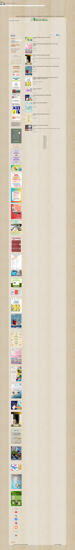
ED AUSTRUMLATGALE (59, 16)
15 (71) (44, 148)
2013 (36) (44, 147)
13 (14, 60)
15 (17, 60)
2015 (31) (44, 146)
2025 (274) (45, 137)
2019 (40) (44, 142)
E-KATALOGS (16, 20)
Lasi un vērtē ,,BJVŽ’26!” (37, 88)
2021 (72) (44, 141)
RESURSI (11, 20)
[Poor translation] (3, 4)
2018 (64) (44, 143)
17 (20, 60)
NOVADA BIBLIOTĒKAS (24, 16)
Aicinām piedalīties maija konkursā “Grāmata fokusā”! (42, 95)
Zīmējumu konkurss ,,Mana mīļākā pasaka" (40, 102)
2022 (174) (45, 140)
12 (13, 60)
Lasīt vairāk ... (35, 41)
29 (17, 63)
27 (14, 63)
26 (13, 63)
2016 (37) (44, 145)
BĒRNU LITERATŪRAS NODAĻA (49, 16)
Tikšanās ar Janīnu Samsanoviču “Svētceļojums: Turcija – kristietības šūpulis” (46, 66)
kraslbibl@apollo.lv (14, 52)
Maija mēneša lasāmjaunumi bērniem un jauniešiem (41, 37)
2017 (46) (44, 144)
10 (20, 59)
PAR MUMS (17, 16)
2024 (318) (45, 138)
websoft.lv (59, 544)
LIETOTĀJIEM (32, 16)
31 (20, 63)
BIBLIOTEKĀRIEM (38, 16)
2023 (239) (45, 139)
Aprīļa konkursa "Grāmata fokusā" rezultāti (40, 125)
